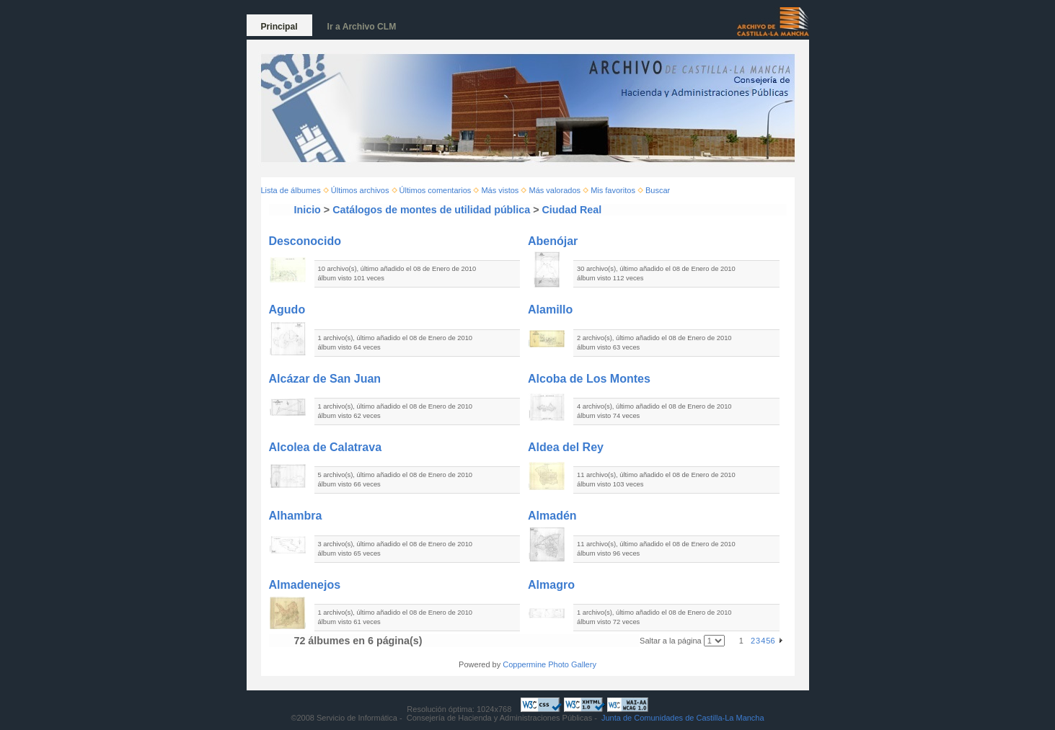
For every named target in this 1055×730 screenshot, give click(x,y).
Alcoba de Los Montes (589, 379)
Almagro (551, 585)
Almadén (552, 515)
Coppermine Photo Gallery (549, 664)
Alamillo (550, 309)
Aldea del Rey (566, 447)
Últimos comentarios (436, 190)
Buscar (657, 190)
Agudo (287, 309)
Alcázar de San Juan (325, 379)
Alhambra (295, 515)
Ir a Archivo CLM (362, 27)
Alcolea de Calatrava (325, 447)
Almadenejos (305, 585)
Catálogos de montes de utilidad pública (431, 209)
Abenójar (553, 241)
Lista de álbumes (291, 190)
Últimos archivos (360, 190)
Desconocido (305, 241)
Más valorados (555, 190)
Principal (279, 27)
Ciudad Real (572, 209)
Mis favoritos (613, 190)
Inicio (307, 209)
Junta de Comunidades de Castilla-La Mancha (682, 717)
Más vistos (499, 190)
